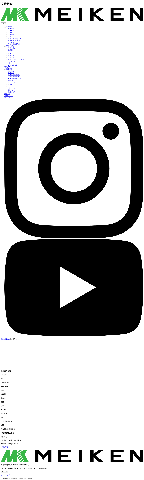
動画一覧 (7, 94)
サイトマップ (8, 98)
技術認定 (11, 57)
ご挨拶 (10, 32)
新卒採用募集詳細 (14, 75)
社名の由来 (11, 92)
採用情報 (9, 69)
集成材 (10, 50)
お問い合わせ (8, 96)
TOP (4, 471)
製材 (9, 53)
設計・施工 (11, 55)
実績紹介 (7, 67)
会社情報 (9, 26)
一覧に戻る (4, 447)
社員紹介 (11, 73)
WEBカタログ (12, 65)
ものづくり (10, 80)
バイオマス (11, 61)
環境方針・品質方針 (14, 40)
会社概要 (11, 34)
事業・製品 (10, 46)
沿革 (9, 36)
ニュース (11, 30)
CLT (9, 52)
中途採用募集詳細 (14, 77)
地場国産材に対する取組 (16, 59)
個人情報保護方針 (14, 44)
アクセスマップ (13, 42)
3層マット (11, 63)
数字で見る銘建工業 (14, 38)
